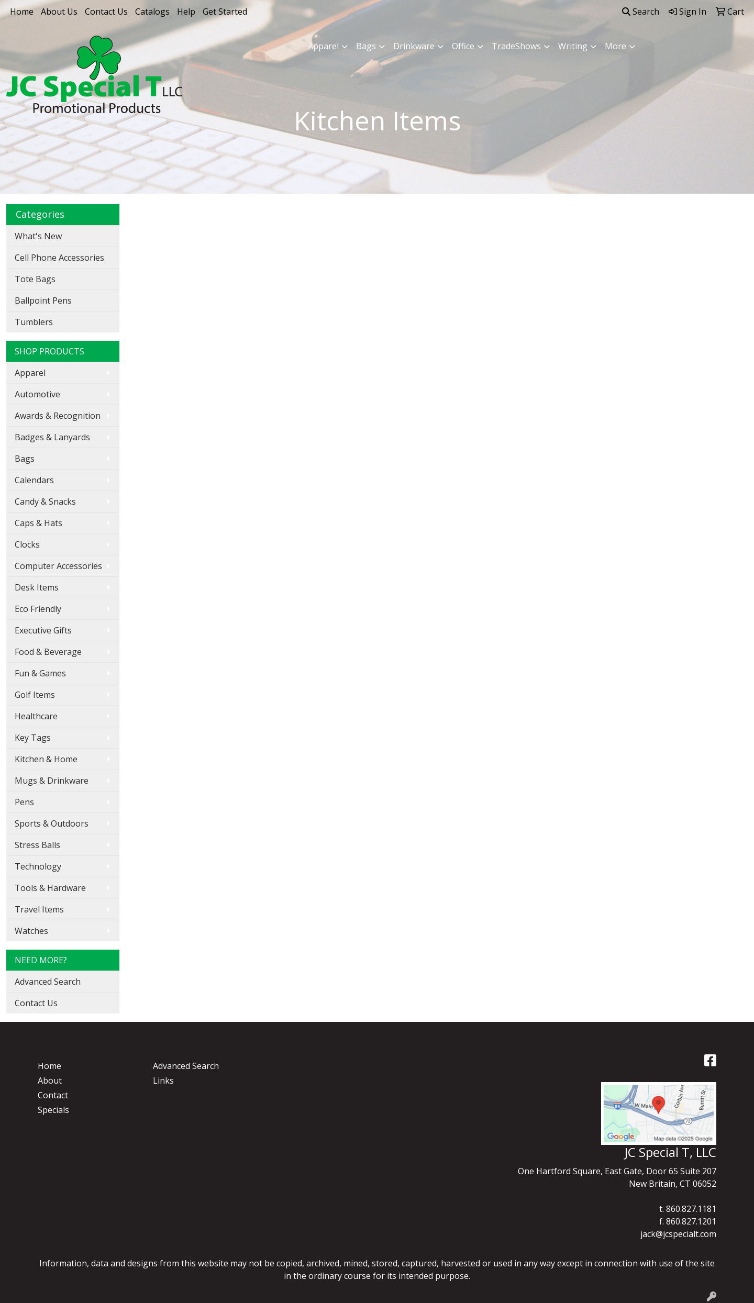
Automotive (37, 394)
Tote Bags (35, 279)
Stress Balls (37, 845)
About (50, 1080)
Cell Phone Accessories (59, 257)
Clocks (27, 544)
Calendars (34, 480)
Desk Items (37, 587)
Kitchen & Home (46, 759)
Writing (572, 46)
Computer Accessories (58, 566)
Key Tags (33, 737)
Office (463, 46)
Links (163, 1080)
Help (186, 11)
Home (22, 11)
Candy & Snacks (45, 501)
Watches (31, 931)
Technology (38, 866)
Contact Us (106, 11)
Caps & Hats (38, 523)
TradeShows (516, 46)
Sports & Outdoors (51, 823)
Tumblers (34, 322)
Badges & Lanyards (52, 437)
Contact (53, 1095)
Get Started (225, 11)
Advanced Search (48, 981)
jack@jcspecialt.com (678, 1234)
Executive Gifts (43, 630)
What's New (38, 236)
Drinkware (414, 46)
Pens (24, 802)
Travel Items (39, 909)
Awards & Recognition (58, 415)
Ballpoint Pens (43, 300)
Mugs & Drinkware (51, 780)
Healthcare (36, 716)
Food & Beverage (48, 652)
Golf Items (35, 694)
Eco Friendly (38, 609)
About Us (59, 11)
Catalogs (152, 11)
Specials (53, 1110)
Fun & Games (40, 673)
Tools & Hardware (50, 888)
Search (640, 11)
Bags (366, 46)
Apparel (323, 46)
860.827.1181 (691, 1209)
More (615, 46)
